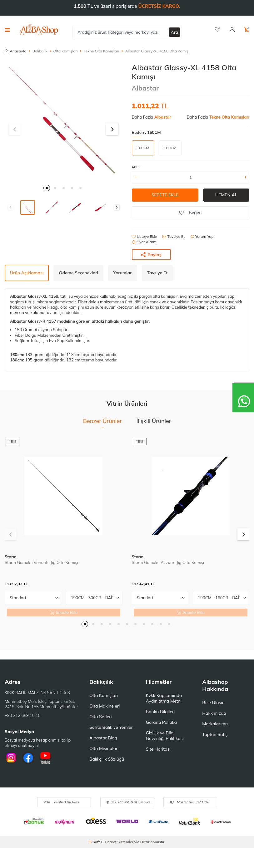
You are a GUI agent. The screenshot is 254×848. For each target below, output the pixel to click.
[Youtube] (45, 758)
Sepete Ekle (164, 195)
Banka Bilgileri (160, 711)
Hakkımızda (214, 713)
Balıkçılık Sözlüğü (106, 759)
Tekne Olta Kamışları (101, 51)
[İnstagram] (11, 758)
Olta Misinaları (103, 748)
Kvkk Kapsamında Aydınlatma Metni (164, 698)
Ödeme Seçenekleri (78, 273)
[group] (63, 122)
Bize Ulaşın (213, 702)
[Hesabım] (232, 29)
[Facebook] (28, 758)
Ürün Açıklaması (26, 273)
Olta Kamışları (65, 51)
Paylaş (151, 254)
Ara (174, 32)
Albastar (145, 88)
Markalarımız (215, 724)
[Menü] (7, 29)
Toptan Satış (214, 734)
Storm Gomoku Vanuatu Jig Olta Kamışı (41, 562)
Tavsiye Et (173, 236)
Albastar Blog (103, 738)
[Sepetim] (246, 29)
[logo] (38, 29)
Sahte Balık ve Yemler (111, 727)
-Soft (95, 842)
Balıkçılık (39, 51)
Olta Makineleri (104, 706)
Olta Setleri (100, 716)
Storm (11, 556)
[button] (47, 188)
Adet (136, 167)
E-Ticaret (109, 842)
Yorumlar (122, 273)
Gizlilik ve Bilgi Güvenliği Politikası (165, 735)
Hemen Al (226, 195)
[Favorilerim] (217, 29)
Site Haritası (158, 749)
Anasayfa (16, 51)
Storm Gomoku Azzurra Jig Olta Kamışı (168, 562)
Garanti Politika (161, 722)
